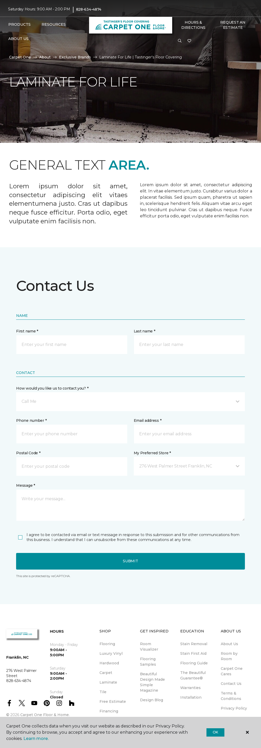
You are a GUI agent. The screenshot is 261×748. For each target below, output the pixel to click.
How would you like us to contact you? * (52, 388)
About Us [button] (18, 38)
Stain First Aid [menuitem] (193, 653)
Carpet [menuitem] (105, 672)
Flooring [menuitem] (107, 644)
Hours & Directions (193, 25)
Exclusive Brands (75, 57)
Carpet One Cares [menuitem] (232, 671)
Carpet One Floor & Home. (45, 714)
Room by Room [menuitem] (229, 656)
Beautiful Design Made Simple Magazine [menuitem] (152, 682)
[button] (180, 41)
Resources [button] (54, 24)
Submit (130, 561)
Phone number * (31, 420)
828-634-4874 (89, 9)
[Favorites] (189, 41)
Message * (25, 485)
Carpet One (20, 57)
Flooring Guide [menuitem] (194, 663)
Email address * (148, 420)
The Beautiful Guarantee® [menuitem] (193, 675)
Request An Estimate (232, 25)
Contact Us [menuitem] (231, 683)
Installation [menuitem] (191, 697)
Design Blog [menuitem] (151, 700)
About (45, 57)
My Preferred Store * (152, 453)
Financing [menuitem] (108, 711)
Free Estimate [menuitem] (112, 701)
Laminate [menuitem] (108, 682)
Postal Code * (28, 453)
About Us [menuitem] (229, 644)
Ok (215, 732)
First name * (27, 331)
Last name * (144, 331)
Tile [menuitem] (102, 692)
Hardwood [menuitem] (109, 663)
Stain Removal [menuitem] (193, 644)
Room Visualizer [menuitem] (149, 647)
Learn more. (36, 738)
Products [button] (19, 24)
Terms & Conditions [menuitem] (231, 696)
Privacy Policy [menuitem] (234, 708)
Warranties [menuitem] (190, 687)
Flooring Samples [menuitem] (148, 662)
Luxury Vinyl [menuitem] (111, 653)
